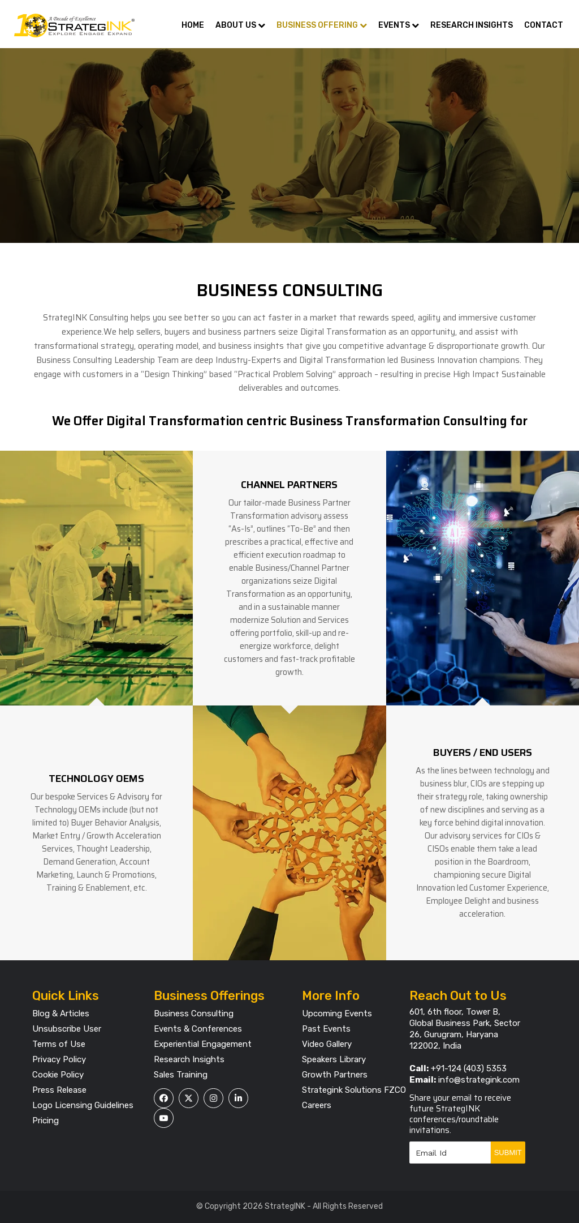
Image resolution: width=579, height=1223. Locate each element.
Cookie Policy (58, 1075)
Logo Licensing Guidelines (82, 1105)
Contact (543, 25)
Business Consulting (194, 1013)
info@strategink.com (479, 1080)
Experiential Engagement (203, 1044)
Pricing (45, 1120)
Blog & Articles (60, 1013)
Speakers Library (334, 1059)
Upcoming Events (337, 1013)
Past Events (326, 1029)
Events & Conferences (198, 1029)
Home (193, 25)
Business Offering (321, 25)
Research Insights (471, 25)
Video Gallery (327, 1044)
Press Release (59, 1090)
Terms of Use (58, 1044)
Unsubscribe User (66, 1029)
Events (398, 25)
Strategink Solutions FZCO (354, 1090)
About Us (240, 25)
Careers (316, 1105)
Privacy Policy (59, 1059)
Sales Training (181, 1075)
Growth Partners (335, 1075)
